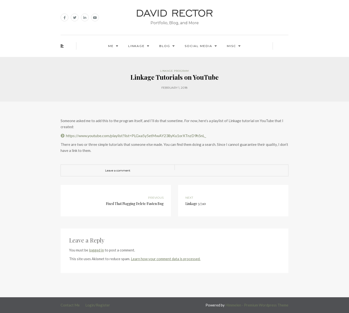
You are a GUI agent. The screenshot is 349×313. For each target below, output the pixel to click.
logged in (96, 250)
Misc (231, 46)
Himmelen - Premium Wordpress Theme (256, 305)
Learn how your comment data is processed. (165, 259)
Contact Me (70, 305)
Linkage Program (174, 70)
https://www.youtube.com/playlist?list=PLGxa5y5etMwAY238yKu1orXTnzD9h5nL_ (136, 135)
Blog (164, 46)
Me (111, 46)
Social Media (198, 46)
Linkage (136, 46)
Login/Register (97, 305)
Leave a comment (117, 170)
